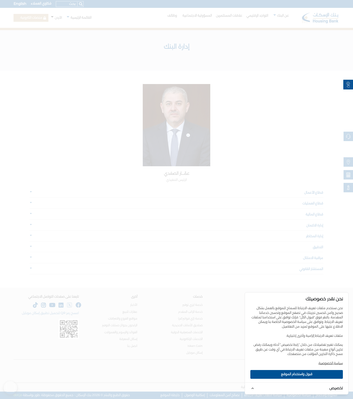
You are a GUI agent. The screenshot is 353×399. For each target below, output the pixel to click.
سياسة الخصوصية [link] (331, 363)
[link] (348, 84)
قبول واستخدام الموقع (296, 374)
